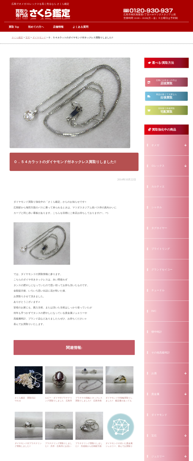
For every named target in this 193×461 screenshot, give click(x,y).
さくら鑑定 (17, 37)
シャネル (156, 207)
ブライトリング (160, 248)
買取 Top (14, 26)
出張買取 (166, 96)
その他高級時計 (160, 352)
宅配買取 (166, 110)
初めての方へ (36, 26)
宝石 (27, 37)
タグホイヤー (159, 228)
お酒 (154, 373)
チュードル (158, 290)
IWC (153, 311)
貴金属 (155, 394)
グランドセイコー (161, 269)
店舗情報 (58, 26)
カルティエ (158, 186)
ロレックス (158, 165)
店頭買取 (166, 82)
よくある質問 (80, 26)
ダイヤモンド (39, 37)
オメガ (155, 145)
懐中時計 (156, 331)
